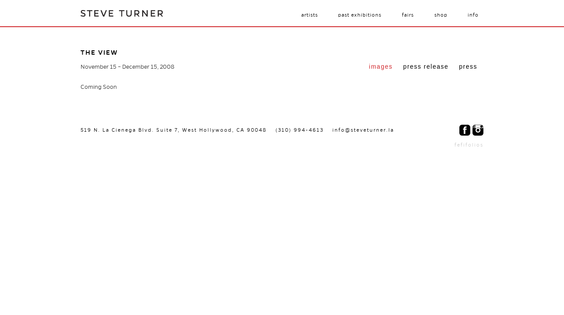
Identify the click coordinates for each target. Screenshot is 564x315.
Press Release (426, 66)
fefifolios (469, 144)
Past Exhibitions (359, 15)
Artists (309, 15)
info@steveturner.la (363, 130)
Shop (441, 15)
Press (468, 66)
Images (381, 66)
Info (473, 15)
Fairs (408, 15)
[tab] (381, 67)
